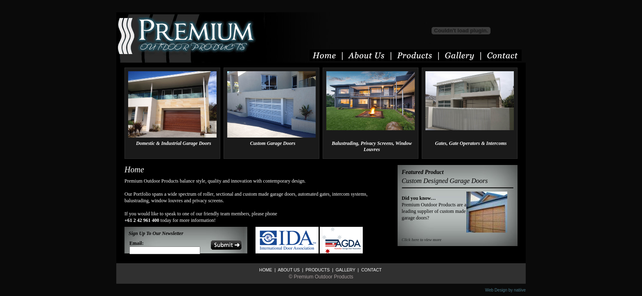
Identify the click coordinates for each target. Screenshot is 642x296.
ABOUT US (288, 269)
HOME (265, 269)
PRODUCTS (317, 269)
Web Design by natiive (505, 290)
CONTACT (371, 269)
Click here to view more (421, 239)
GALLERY (345, 269)
